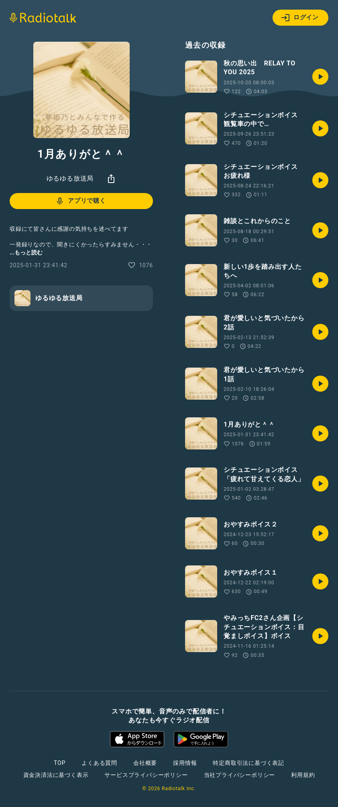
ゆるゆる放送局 (70, 178)
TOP (59, 763)
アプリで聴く (80, 201)
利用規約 (303, 775)
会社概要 (145, 763)
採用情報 (185, 763)
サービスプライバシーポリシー (145, 775)
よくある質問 (99, 763)
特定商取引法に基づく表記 (248, 763)
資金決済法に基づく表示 (56, 775)
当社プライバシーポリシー (239, 775)
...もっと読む (26, 252)
